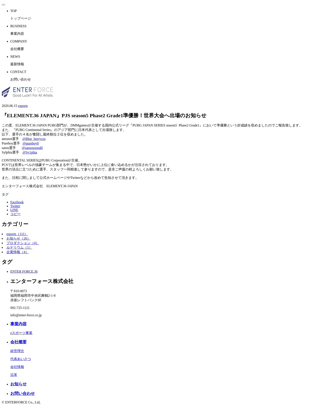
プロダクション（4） (22, 243)
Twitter (15, 206)
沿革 (13, 375)
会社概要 (18, 342)
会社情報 (17, 367)
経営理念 (17, 351)
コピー (15, 214)
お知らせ (18, 384)
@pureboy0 (31, 143)
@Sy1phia (30, 152)
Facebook (17, 202)
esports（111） (17, 234)
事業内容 (18, 324)
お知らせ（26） (18, 238)
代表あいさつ (20, 359)
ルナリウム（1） (19, 247)
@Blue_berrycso (34, 139)
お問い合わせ (22, 393)
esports (23, 106)
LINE (14, 210)
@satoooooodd (32, 148)
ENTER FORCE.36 (24, 271)
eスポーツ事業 (21, 333)
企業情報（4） (17, 252)
